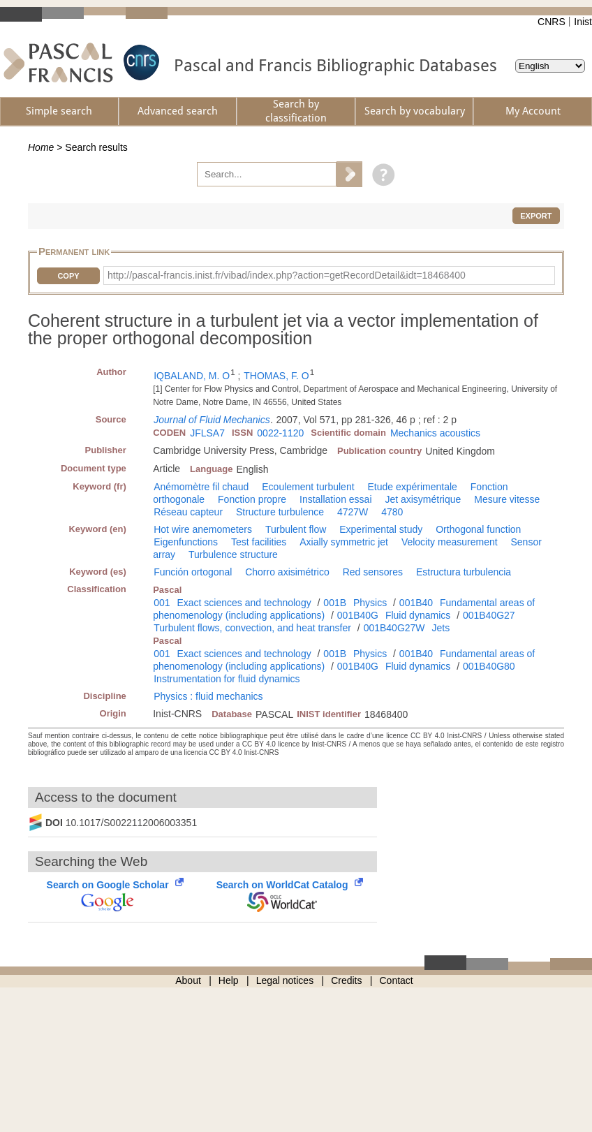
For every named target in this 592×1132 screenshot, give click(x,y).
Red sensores (373, 572)
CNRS (551, 21)
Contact (396, 980)
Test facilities (258, 541)
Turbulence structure (233, 554)
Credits (346, 980)
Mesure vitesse (507, 499)
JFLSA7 (207, 433)
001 (162, 602)
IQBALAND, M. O (192, 375)
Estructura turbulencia (463, 572)
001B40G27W (394, 627)
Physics (370, 602)
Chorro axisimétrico (287, 572)
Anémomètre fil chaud (201, 486)
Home (41, 147)
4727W (352, 511)
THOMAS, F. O (276, 375)
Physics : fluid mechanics (208, 696)
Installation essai (335, 499)
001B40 (416, 602)
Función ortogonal (193, 572)
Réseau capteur (188, 511)
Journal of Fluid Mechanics (212, 419)
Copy (68, 276)
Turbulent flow (295, 529)
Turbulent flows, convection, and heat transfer (252, 627)
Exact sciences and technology (244, 602)
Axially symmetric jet (343, 541)
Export (536, 216)
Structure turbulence (280, 511)
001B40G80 (489, 666)
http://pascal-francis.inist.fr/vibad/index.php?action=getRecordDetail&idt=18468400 (287, 275)
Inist (583, 21)
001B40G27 (489, 615)
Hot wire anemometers (203, 529)
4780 (392, 511)
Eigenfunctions (186, 541)
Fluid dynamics (417, 615)
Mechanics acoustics (435, 433)
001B (334, 602)
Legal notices (285, 980)
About (188, 980)
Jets (440, 627)
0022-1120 (280, 433)
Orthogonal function (478, 529)
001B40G (357, 615)
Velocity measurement (449, 541)
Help (229, 980)
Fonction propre (252, 499)
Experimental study (380, 529)
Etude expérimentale (412, 486)
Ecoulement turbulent (308, 486)
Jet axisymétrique (423, 499)
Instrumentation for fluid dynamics (226, 678)
